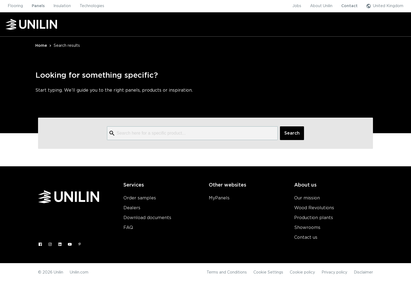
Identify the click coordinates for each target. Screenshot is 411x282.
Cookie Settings (268, 272)
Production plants (313, 218)
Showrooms (307, 227)
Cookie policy (302, 272)
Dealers (131, 208)
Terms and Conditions (227, 272)
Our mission (307, 198)
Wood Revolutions (314, 208)
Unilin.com (79, 272)
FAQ (128, 227)
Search (292, 133)
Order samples (139, 198)
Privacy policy (334, 272)
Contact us (305, 237)
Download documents (147, 218)
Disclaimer (363, 272)
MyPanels (219, 198)
